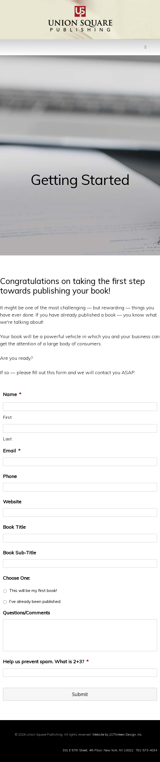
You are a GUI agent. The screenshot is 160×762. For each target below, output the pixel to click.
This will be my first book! (33, 590)
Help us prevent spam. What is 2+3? (46, 661)
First (7, 417)
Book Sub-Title (19, 553)
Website (12, 502)
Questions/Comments (26, 613)
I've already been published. (35, 601)
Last (7, 438)
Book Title (14, 527)
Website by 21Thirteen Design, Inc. (116, 734)
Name (12, 394)
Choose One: (16, 578)
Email (12, 451)
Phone (10, 476)
